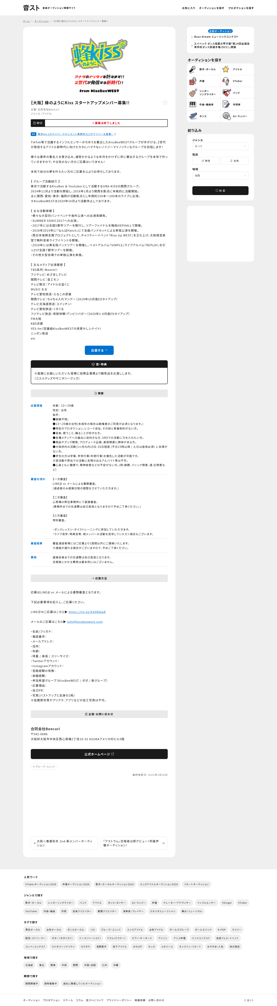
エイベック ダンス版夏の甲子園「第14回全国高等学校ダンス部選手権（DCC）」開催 (221, 45)
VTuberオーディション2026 (40, 884)
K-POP (222, 929)
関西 (75, 965)
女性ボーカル (53, 929)
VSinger (227, 902)
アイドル (47, 113)
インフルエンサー (206, 902)
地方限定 (235, 946)
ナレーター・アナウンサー (177, 902)
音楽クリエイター (82, 911)
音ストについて (95, 1000)
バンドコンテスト (201, 938)
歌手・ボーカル (33, 902)
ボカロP (137, 946)
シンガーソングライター (60, 902)
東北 (41, 965)
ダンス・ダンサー (117, 902)
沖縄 (115, 965)
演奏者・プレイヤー (133, 911)
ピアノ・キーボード (142, 938)
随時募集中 (50, 983)
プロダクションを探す (241, 8)
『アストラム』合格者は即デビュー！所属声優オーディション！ (134, 843)
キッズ (151, 946)
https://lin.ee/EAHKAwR (87, 612)
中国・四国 (90, 965)
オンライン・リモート (190, 946)
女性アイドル (156, 929)
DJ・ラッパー (139, 902)
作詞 (64, 911)
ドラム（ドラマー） (116, 938)
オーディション (31, 1000)
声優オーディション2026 (76, 884)
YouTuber (31, 911)
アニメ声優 (180, 938)
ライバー (236, 929)
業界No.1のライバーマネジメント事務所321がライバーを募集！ (77, 134)
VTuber (242, 902)
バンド (83, 902)
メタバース (167, 946)
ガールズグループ (179, 929)
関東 (53, 965)
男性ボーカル (32, 929)
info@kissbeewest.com (85, 622)
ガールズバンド (203, 929)
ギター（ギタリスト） (62, 938)
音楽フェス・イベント (227, 938)
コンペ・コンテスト (35, 946)
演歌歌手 (101, 946)
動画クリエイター (107, 911)
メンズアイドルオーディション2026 (159, 884)
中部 (64, 965)
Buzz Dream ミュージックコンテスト (217, 37)
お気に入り (188, 8)
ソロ (92, 929)
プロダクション (51, 1000)
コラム (79, 1000)
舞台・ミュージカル (192, 911)
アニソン (163, 938)
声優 (154, 902)
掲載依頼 (140, 1000)
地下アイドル (120, 946)
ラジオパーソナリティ (63, 946)
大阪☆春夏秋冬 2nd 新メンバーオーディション (63, 843)
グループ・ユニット (45, 766)
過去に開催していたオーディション (82, 983)
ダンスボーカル (76, 929)
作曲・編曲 (49, 911)
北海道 (29, 965)
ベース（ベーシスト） (90, 938)
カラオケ (85, 946)
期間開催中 (31, 983)
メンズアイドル (135, 929)
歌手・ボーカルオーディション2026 (115, 884)
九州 (104, 965)
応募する (99, 350)
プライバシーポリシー (119, 1000)
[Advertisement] (99, 807)
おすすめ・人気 (215, 946)
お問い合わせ (156, 1000)
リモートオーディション (196, 884)
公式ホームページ (99, 754)
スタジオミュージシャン (163, 911)
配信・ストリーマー (35, 938)
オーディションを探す (211, 8)
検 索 (220, 191)
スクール (68, 1000)
